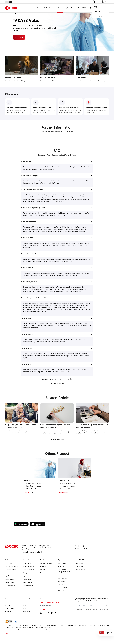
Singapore (97, 7)
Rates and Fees (9, 605)
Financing (43, 566)
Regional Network (10, 585)
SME (45, 8)
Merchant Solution (63, 584)
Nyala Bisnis (8, 563)
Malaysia (96, 11)
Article (73, 8)
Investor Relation (80, 569)
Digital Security (27, 611)
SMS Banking (61, 581)
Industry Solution (27, 582)
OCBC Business (62, 578)
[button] (57, 161)
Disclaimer (62, 625)
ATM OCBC (61, 566)
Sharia (60, 8)
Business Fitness (10, 582)
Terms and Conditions (29, 599)
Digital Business (9, 576)
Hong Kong (97, 16)
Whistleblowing (83, 625)
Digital (66, 8)
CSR (77, 576)
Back (17, 13)
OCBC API (61, 591)
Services (42, 569)
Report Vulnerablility (103, 625)
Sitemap (92, 625)
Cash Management (10, 569)
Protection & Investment (47, 573)
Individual (38, 8)
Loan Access (8, 573)
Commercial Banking (29, 563)
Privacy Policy (72, 625)
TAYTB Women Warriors (12, 566)
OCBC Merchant (62, 588)
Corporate (52, 8)
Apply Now (19, 37)
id (6, 1)
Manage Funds (27, 573)
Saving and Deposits (46, 563)
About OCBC (81, 8)
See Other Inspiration (57, 439)
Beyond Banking (9, 579)
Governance (79, 573)
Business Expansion (28, 569)
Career (24, 605)
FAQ (24, 602)
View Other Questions (57, 384)
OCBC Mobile (62, 563)
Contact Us (43, 609)
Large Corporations (28, 566)
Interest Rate (8, 611)
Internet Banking (62, 575)
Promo (7, 599)
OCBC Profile (79, 566)
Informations (79, 563)
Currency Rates (9, 608)
